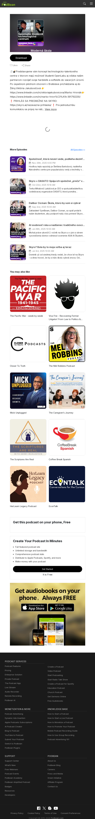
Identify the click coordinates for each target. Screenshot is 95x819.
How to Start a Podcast (57, 710)
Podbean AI (10, 696)
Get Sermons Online (56, 693)
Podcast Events (11, 770)
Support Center (11, 757)
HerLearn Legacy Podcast (22, 502)
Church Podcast (54, 688)
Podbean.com (56, 814)
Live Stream (10, 683)
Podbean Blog (54, 761)
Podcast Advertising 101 (58, 735)
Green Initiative (54, 774)
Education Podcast (56, 684)
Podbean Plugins (12, 744)
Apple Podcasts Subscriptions (17, 718)
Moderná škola (41, 50)
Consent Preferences (69, 809)
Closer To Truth (17, 362)
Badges (8, 782)
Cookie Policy (35, 809)
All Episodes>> (78, 145)
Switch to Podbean (13, 739)
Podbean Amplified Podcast (16, 778)
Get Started (47, 565)
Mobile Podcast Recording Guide (62, 727)
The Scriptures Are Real (21, 455)
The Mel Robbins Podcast (61, 362)
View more (34, 105)
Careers (51, 765)
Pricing (8, 666)
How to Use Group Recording (60, 731)
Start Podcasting (55, 671)
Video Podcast (54, 667)
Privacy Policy (19, 809)
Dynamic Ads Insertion (14, 714)
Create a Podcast (55, 663)
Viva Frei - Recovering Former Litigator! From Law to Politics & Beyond (64, 314)
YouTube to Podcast (13, 731)
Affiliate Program (55, 778)
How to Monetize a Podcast (59, 718)
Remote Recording (13, 692)
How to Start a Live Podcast (59, 714)
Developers (10, 791)
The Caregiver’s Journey (61, 408)
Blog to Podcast (11, 727)
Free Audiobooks (55, 697)
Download (21, 58)
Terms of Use (50, 809)
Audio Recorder (11, 688)
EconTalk (53, 502)
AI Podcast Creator (13, 722)
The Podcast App (12, 679)
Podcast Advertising (13, 710)
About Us (51, 757)
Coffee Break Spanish (59, 455)
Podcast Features (12, 662)
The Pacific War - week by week (25, 312)
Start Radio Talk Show (57, 675)
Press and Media (55, 770)
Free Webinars (11, 765)
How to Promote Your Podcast (60, 722)
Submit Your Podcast (14, 735)
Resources (9, 787)
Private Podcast (11, 675)
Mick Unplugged (18, 408)
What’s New (10, 761)
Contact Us (52, 782)
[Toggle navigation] (91, 3)
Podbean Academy (13, 774)
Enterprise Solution (13, 671)
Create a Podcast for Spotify (60, 680)
